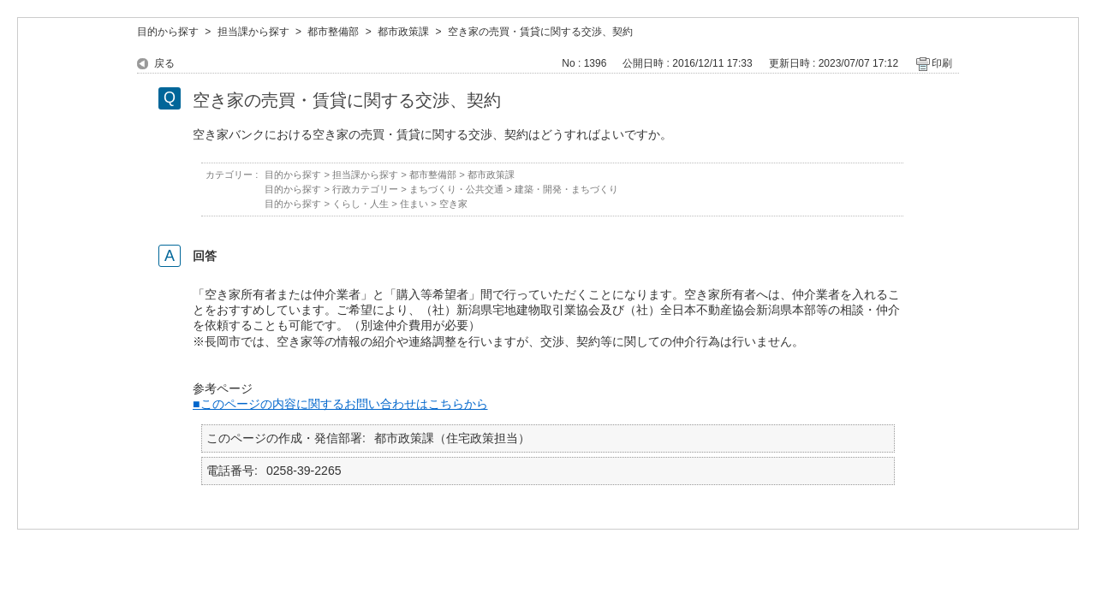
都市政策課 (403, 32)
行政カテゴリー (365, 189)
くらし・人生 (360, 203)
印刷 (942, 63)
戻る (164, 63)
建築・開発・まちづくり (566, 189)
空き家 (453, 203)
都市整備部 (333, 32)
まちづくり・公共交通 (456, 189)
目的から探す (168, 32)
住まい (414, 203)
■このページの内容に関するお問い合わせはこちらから (340, 404)
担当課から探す (253, 32)
